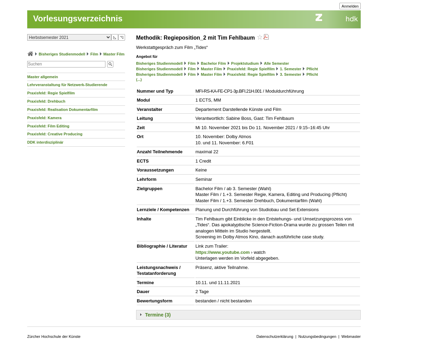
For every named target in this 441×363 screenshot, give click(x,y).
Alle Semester (276, 63)
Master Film (113, 54)
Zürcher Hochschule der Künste (54, 336)
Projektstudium (245, 63)
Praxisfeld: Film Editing (48, 126)
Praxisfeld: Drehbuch (46, 101)
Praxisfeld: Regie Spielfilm (51, 93)
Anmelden (350, 6)
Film (94, 54)
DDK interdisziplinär (45, 142)
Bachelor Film (213, 63)
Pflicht (312, 69)
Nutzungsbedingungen (317, 336)
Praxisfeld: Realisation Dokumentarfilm (62, 109)
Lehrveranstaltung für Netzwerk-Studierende (67, 85)
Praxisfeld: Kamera (44, 118)
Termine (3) (158, 315)
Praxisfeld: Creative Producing (54, 134)
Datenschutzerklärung (274, 336)
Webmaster (351, 336)
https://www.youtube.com (222, 252)
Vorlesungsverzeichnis (78, 18)
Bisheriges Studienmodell (62, 54)
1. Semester (290, 69)
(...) (139, 79)
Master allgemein (42, 77)
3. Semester (290, 74)
